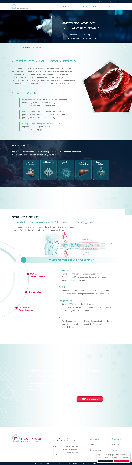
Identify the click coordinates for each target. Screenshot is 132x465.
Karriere (115, 444)
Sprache (113, 2)
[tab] (72, 260)
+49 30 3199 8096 (70, 447)
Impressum (95, 444)
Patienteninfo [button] (112, 7)
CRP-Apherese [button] (69, 7)
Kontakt (101, 2)
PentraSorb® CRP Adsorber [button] (91, 7)
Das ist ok (121, 461)
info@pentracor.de (71, 452)
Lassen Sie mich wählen (105, 461)
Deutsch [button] (121, 2)
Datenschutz (95, 450)
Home (13, 48)
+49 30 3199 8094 (70, 449)
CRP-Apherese (88, 399)
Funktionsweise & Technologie (83, 34)
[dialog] (113, 458)
